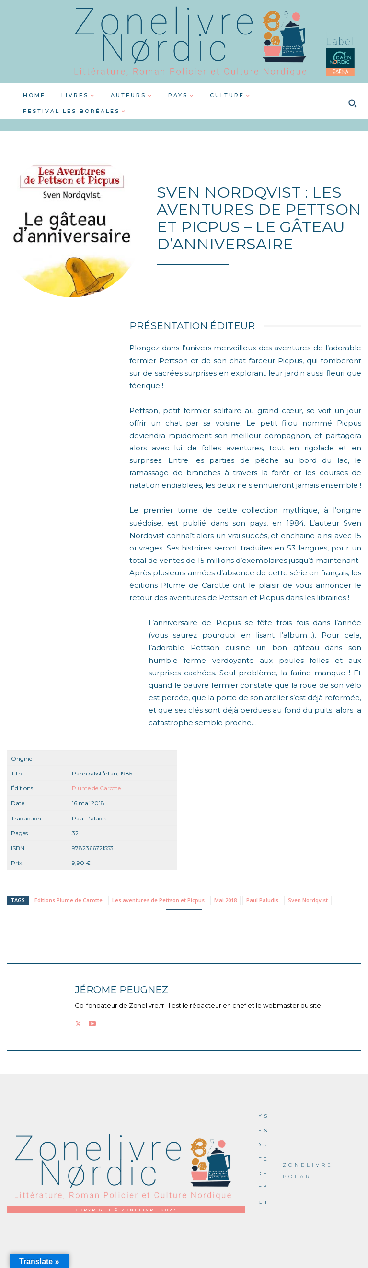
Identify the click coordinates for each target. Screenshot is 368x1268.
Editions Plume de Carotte (68, 900)
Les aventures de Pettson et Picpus (158, 900)
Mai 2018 (225, 900)
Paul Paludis (262, 900)
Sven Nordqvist (308, 900)
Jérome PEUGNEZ (121, 990)
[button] (352, 103)
